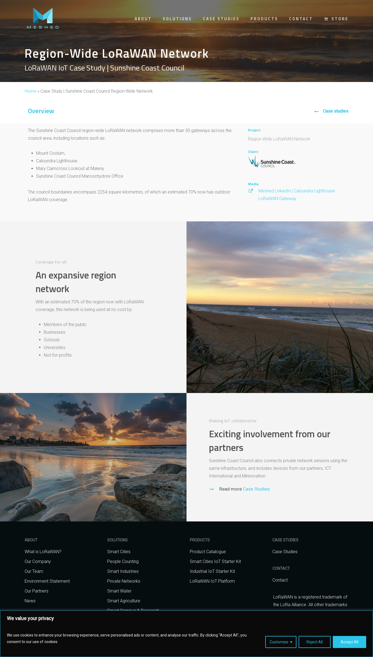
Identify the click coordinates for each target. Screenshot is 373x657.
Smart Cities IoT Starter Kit (215, 561)
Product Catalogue (208, 551)
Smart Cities (118, 551)
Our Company (38, 561)
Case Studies (255, 500)
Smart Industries (123, 571)
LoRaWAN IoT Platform (212, 581)
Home (30, 91)
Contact (280, 580)
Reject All (315, 642)
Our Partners (36, 591)
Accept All (349, 642)
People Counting (123, 561)
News (30, 600)
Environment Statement (47, 581)
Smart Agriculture (123, 600)
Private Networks (123, 581)
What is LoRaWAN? (43, 551)
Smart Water (119, 591)
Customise (279, 642)
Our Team (34, 571)
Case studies (335, 111)
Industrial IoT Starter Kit (212, 571)
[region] (186, 633)
